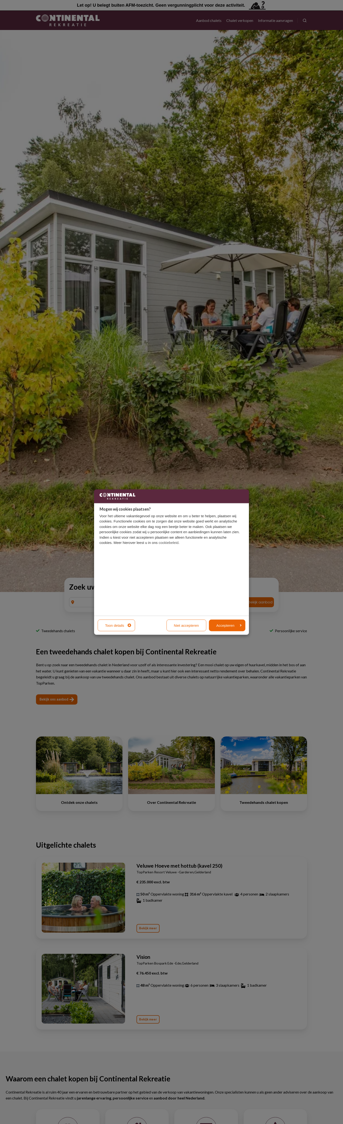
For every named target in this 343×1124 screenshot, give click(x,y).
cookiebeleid (168, 543)
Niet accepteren (186, 625)
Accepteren (229, 625)
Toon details (118, 625)
